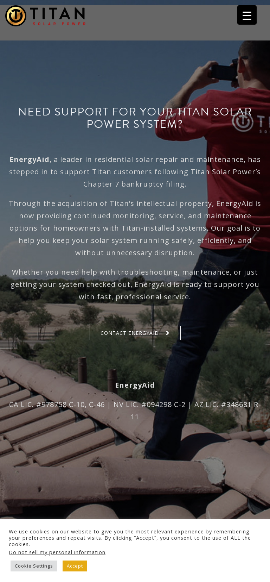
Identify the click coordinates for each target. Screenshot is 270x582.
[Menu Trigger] (247, 15)
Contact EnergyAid (130, 333)
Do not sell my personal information (57, 552)
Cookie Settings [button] (34, 566)
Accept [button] (75, 566)
